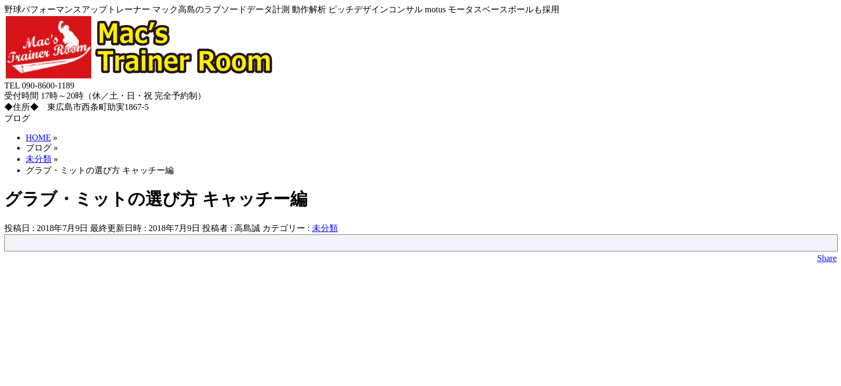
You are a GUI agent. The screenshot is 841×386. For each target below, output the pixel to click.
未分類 (325, 228)
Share (827, 258)
